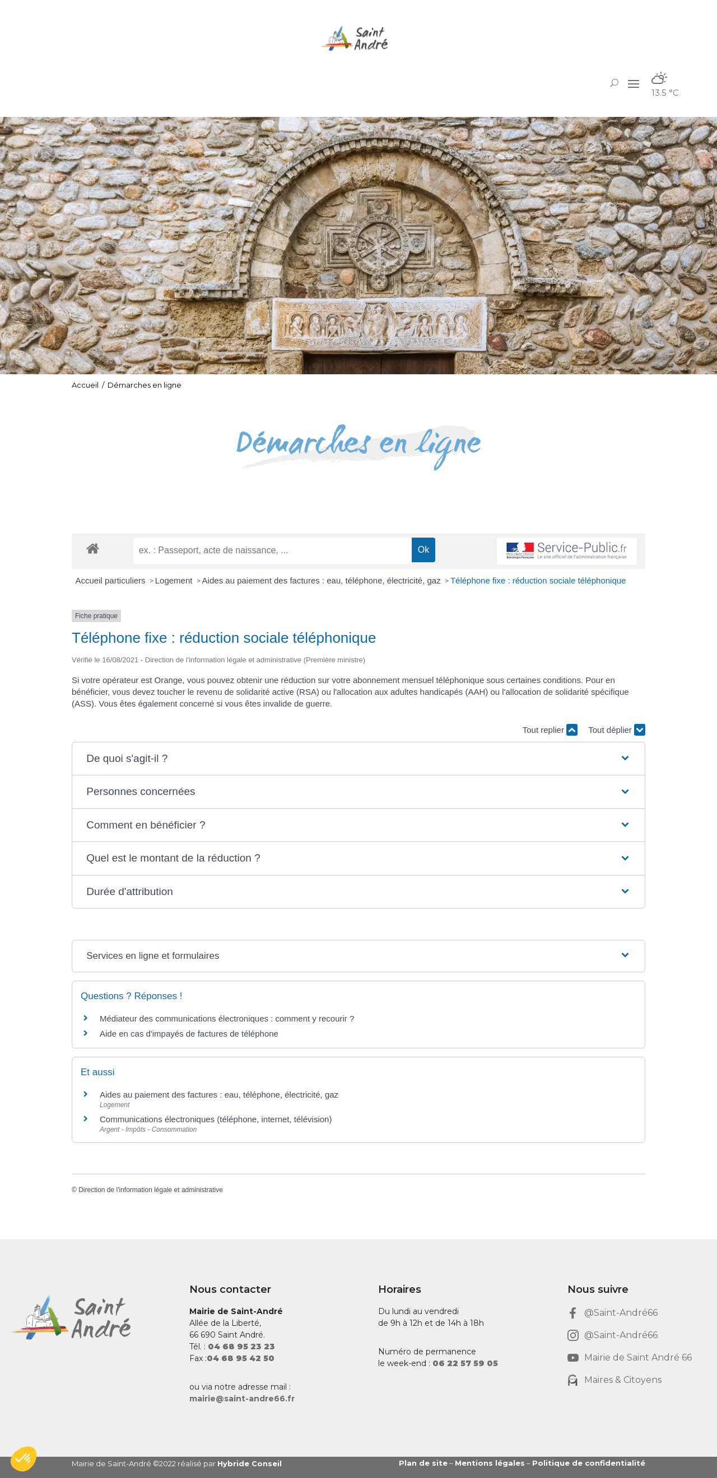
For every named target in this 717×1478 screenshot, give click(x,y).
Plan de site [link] (423, 1462)
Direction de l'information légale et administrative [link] (150, 1190)
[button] (633, 83)
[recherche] (272, 550)
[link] (358, 37)
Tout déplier (616, 730)
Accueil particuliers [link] (112, 580)
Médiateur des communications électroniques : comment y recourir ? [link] (227, 1018)
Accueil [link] (85, 384)
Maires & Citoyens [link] (623, 1380)
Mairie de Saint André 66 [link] (638, 1357)
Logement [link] (175, 580)
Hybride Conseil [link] (249, 1463)
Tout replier (550, 730)
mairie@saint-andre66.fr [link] (242, 1399)
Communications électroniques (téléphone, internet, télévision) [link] (216, 1119)
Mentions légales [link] (490, 1462)
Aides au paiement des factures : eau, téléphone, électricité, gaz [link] (322, 580)
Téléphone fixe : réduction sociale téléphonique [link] (538, 580)
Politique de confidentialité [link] (588, 1462)
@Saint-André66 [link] (621, 1312)
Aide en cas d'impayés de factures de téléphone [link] (189, 1033)
